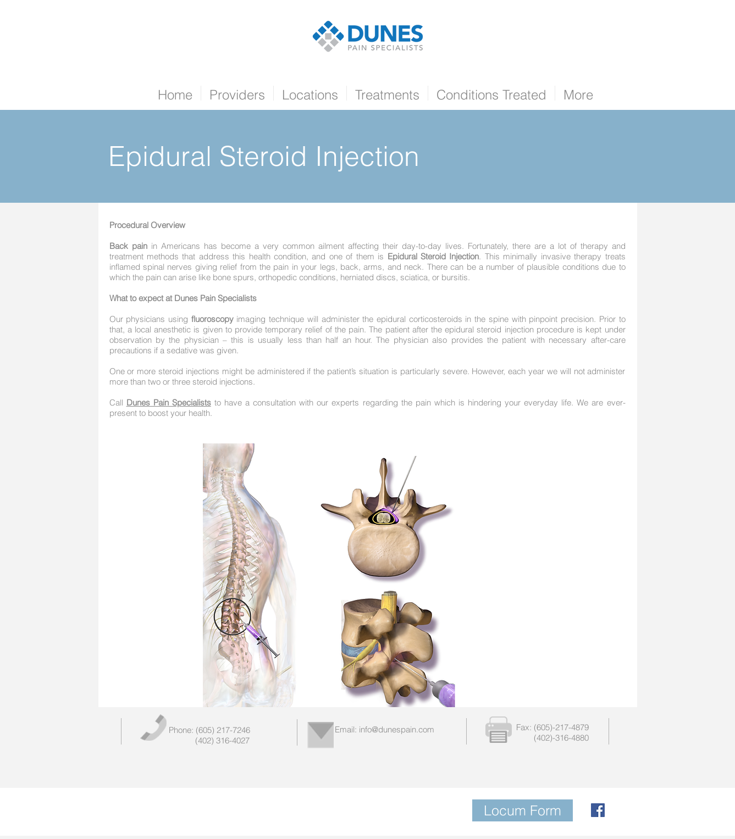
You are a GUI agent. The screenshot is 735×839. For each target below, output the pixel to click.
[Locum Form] (522, 810)
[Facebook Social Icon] (598, 810)
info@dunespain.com (396, 729)
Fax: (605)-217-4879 (552, 727)
